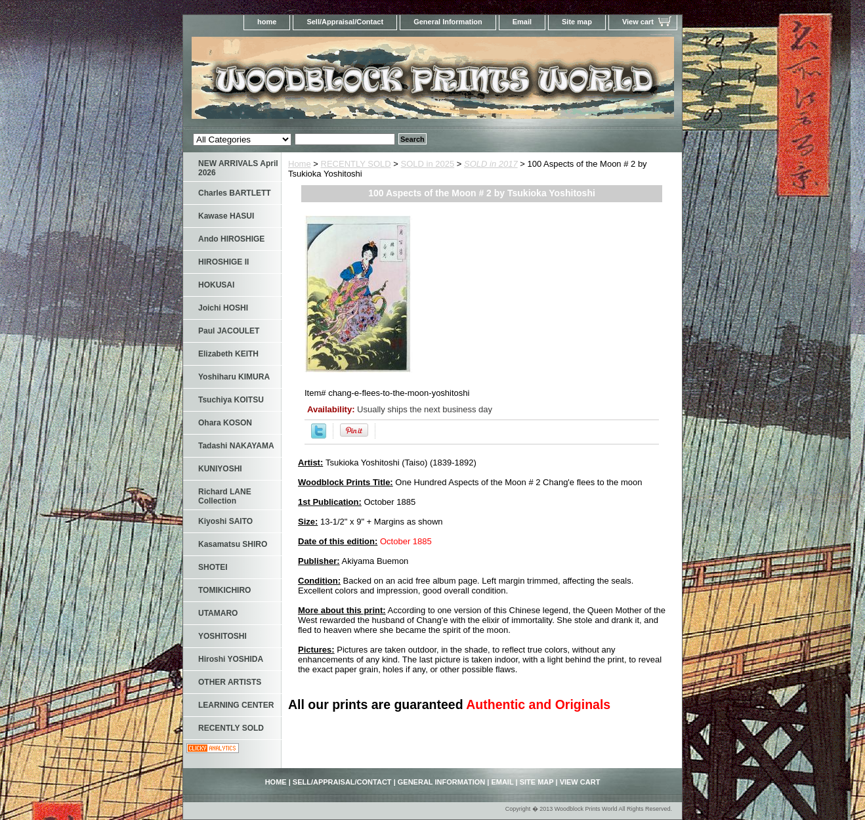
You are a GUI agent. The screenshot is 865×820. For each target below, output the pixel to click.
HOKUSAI (216, 285)
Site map (577, 22)
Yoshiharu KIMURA (234, 376)
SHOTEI (213, 567)
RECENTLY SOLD (356, 164)
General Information (447, 22)
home (266, 22)
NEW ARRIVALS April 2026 (238, 168)
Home (299, 164)
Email (522, 22)
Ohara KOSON (225, 422)
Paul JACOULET (228, 330)
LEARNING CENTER (236, 705)
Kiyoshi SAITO (225, 521)
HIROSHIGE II (223, 262)
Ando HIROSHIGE (231, 239)
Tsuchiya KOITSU (231, 399)
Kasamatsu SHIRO (232, 544)
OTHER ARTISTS (229, 682)
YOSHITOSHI (222, 636)
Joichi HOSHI (223, 308)
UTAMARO (218, 613)
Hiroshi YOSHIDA (230, 659)
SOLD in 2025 (428, 164)
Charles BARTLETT (234, 193)
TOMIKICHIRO (224, 590)
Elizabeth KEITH (228, 353)
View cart (638, 22)
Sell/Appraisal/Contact (344, 22)
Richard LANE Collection (224, 496)
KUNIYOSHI (220, 468)
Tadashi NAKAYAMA (236, 445)
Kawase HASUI (226, 216)
